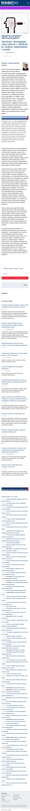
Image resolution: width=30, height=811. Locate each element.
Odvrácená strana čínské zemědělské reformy (16, 590)
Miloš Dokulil (9, 548)
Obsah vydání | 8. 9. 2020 (9, 496)
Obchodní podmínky (6, 801)
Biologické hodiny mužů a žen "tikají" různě (16, 580)
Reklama (16, 268)
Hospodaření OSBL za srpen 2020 (13, 636)
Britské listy (12, 3)
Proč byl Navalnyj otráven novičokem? (14, 705)
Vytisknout (4, 273)
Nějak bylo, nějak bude (19, 719)
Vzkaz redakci (16, 796)
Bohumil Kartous (10, 52)
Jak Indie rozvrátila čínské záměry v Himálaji (16, 596)
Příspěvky (15, 799)
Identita (21, 268)
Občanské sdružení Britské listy (16, 805)
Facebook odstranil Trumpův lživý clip (13, 413)
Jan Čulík (8, 357)
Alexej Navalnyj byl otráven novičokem (14, 749)
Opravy (3, 798)
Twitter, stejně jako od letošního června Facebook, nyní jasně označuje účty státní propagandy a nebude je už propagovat (14, 399)
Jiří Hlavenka (9, 582)
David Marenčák (9, 719)
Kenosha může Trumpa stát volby (13, 673)
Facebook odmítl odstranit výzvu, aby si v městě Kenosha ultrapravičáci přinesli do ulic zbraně (14, 382)
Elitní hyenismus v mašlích (19, 650)
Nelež (20, 232)
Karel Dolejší (9, 576)
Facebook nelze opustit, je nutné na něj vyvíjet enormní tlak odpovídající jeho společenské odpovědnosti (14, 450)
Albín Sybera (9, 650)
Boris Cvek (8, 646)
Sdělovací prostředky (8, 268)
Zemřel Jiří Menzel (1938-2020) (13, 542)
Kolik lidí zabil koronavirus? (12, 723)
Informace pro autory (17, 798)
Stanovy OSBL (16, 795)
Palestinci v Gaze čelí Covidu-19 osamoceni (16, 721)
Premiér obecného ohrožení (19, 687)
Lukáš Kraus (9, 729)
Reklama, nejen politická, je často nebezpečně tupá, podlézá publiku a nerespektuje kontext (13, 325)
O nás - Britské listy (5, 795)
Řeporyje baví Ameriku (11, 606)
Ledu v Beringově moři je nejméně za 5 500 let (16, 660)
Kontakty (3, 796)
